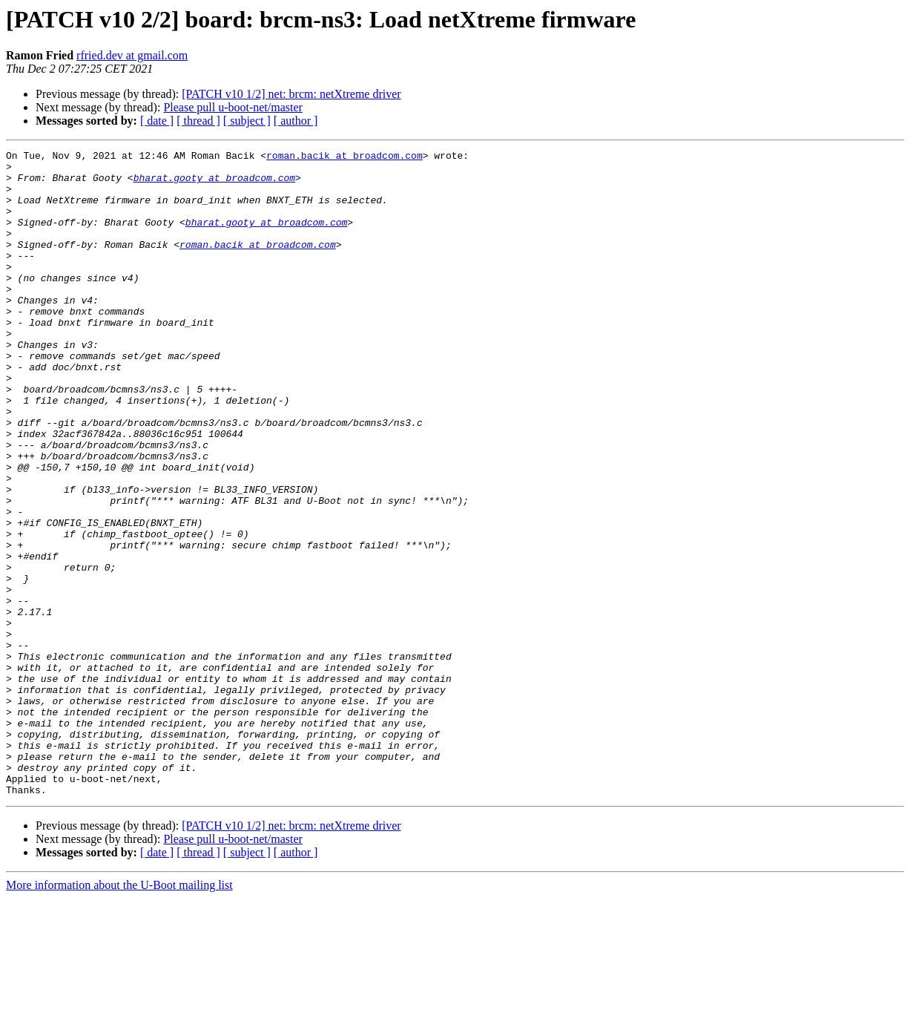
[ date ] (157, 120)
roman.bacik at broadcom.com (344, 157)
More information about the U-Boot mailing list (119, 1014)
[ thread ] (198, 120)
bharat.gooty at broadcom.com (214, 184)
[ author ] (296, 120)
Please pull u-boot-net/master (233, 107)
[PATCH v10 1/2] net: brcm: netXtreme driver (291, 94)
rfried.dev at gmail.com (132, 55)
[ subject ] (247, 120)
